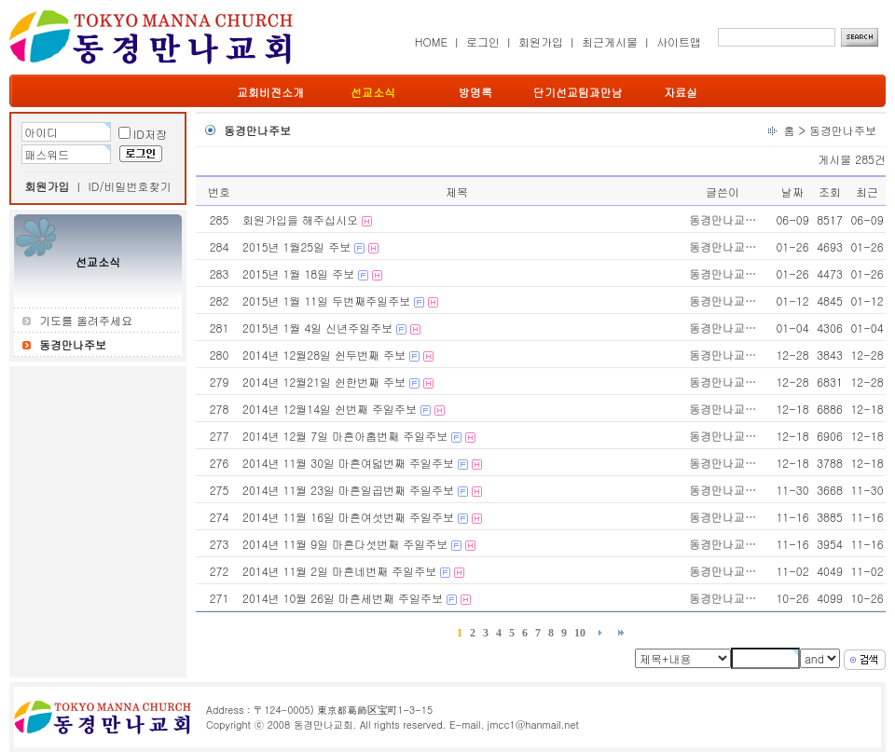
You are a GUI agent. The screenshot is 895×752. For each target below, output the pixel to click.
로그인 (483, 41)
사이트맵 (678, 41)
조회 (830, 191)
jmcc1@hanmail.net (533, 724)
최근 (867, 191)
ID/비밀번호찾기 (130, 186)
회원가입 (540, 41)
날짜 (792, 191)
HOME (431, 41)
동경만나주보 (842, 130)
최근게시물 (610, 41)
